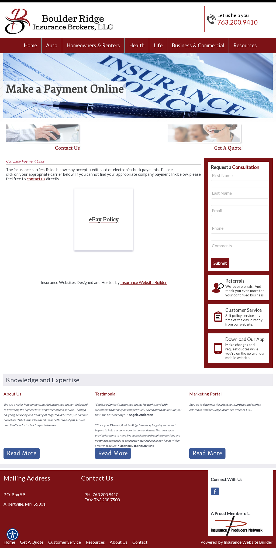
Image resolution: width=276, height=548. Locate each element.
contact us (36, 179)
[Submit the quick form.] (220, 263)
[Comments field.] (240, 245)
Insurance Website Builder (143, 282)
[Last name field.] (240, 193)
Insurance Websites (58, 282)
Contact (139, 541)
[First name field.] (240, 175)
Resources (95, 541)
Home (9, 541)
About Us (118, 541)
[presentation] (238, 287)
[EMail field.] (240, 210)
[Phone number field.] (240, 228)
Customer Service (64, 541)
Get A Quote (31, 541)
